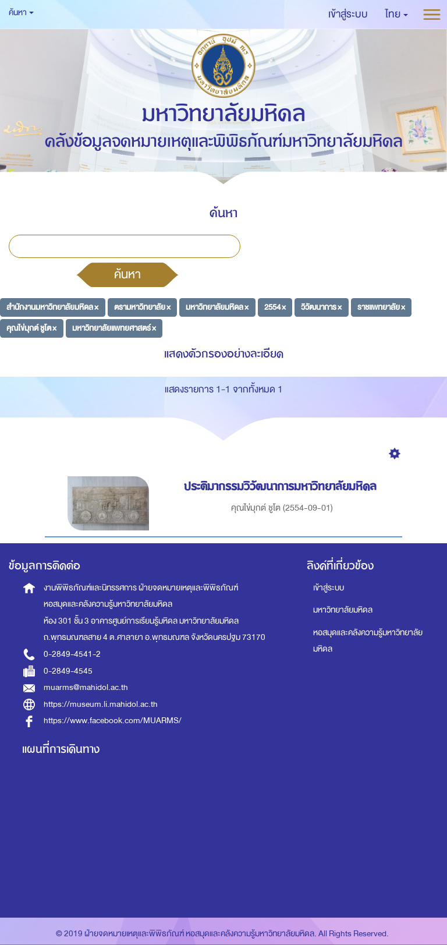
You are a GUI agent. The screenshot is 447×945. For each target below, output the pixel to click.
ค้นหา (127, 274)
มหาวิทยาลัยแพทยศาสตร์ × (114, 327)
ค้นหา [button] (21, 12)
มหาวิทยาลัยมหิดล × (217, 307)
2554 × (275, 307)
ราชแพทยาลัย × (381, 307)
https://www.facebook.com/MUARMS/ (113, 720)
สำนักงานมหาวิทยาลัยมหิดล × (52, 307)
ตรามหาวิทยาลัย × (142, 307)
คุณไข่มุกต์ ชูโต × (31, 327)
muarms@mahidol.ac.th (86, 687)
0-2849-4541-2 (72, 654)
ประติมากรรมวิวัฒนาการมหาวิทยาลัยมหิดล (282, 486)
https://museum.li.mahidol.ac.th (101, 704)
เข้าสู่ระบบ (328, 588)
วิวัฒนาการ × (321, 307)
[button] (397, 14)
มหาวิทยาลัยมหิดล (342, 610)
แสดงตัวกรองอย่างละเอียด (223, 353)
